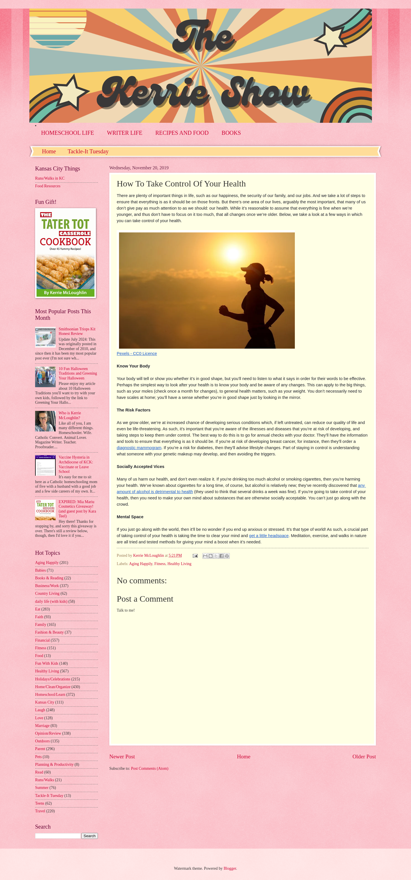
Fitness (160, 564)
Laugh (40, 710)
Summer (42, 787)
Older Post (364, 757)
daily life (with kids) (51, 601)
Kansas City (44, 702)
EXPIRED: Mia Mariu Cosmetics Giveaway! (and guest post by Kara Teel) (77, 509)
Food (39, 656)
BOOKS (231, 133)
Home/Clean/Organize (52, 687)
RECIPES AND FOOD (182, 133)
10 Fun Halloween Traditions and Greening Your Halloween (78, 373)
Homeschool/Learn (50, 694)
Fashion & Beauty (49, 632)
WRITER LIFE (124, 133)
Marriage (42, 726)
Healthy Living (180, 564)
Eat (37, 609)
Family (40, 624)
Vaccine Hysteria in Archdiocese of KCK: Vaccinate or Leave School (76, 464)
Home (49, 151)
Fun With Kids (46, 663)
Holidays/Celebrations (52, 679)
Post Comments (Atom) (149, 768)
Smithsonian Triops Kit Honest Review (77, 331)
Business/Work (47, 586)
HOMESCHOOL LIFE (67, 133)
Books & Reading (49, 578)
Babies (40, 570)
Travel (40, 811)
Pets (38, 757)
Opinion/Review (48, 733)
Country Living (47, 593)
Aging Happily (140, 564)
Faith (39, 617)
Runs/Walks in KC (50, 178)
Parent (40, 749)
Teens (39, 803)
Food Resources (48, 186)
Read (39, 772)
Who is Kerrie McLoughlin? (70, 415)
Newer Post (122, 757)
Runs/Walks (44, 780)
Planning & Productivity (54, 764)
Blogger (229, 868)
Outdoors (42, 741)
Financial (42, 640)
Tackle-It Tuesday (88, 151)
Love (39, 718)
